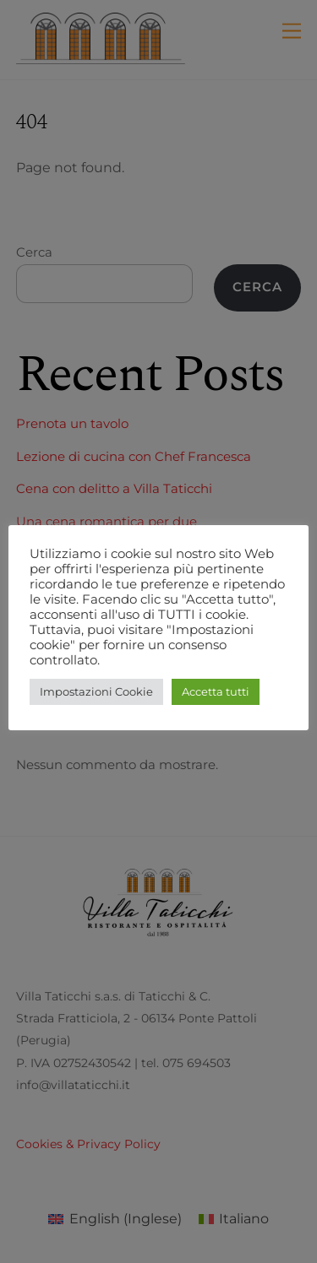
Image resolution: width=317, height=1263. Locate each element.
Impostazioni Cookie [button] (96, 691)
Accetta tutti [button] (215, 691)
